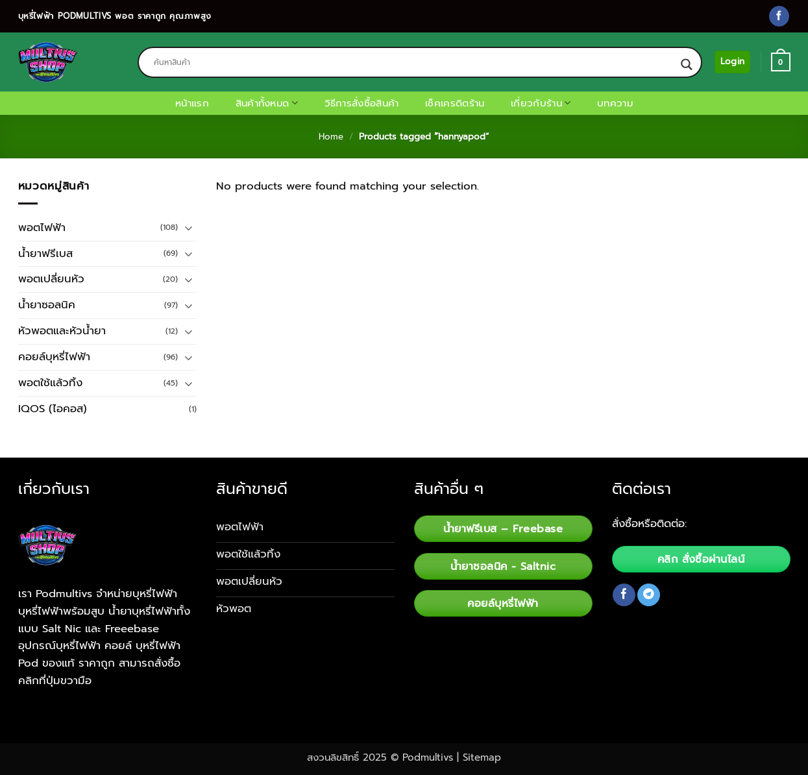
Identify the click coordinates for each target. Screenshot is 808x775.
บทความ (615, 103)
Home (331, 136)
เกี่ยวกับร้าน (540, 103)
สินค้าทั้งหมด (267, 103)
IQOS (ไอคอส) (52, 408)
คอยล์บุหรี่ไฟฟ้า (54, 357)
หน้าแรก (192, 103)
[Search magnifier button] (687, 64)
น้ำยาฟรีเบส (45, 253)
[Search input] (414, 62)
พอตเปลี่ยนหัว (51, 279)
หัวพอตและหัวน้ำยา (62, 331)
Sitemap (482, 757)
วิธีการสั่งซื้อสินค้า (361, 103)
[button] (732, 62)
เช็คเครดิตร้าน (454, 103)
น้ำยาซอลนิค (46, 305)
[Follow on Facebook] (779, 16)
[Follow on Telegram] (648, 595)
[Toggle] (189, 227)
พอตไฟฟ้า (42, 227)
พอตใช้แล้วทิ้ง (50, 383)
